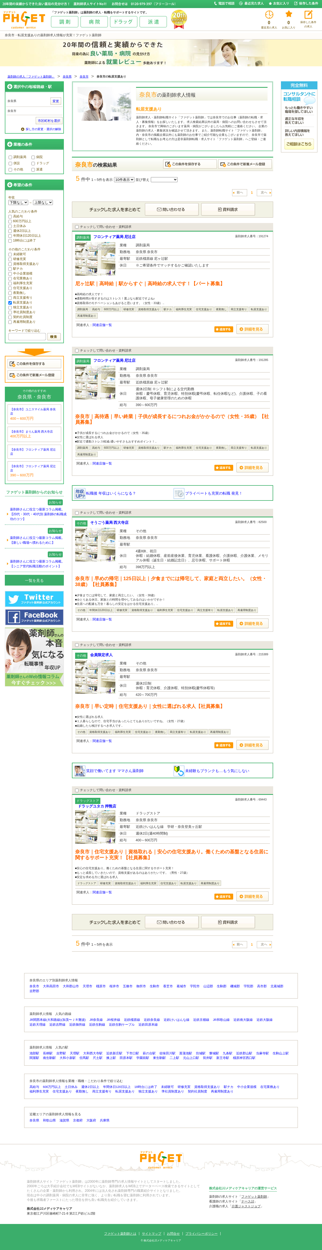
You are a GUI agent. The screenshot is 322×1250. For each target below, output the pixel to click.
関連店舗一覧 (102, 325)
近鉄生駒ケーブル (122, 1024)
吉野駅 (61, 1053)
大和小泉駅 (68, 1057)
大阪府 (91, 1120)
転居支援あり (20, 302)
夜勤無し (17, 293)
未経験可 (17, 254)
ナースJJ (247, 1201)
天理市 (87, 986)
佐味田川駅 (167, 1053)
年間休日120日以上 (24, 235)
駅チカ (15, 269)
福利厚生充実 (20, 283)
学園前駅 (142, 1057)
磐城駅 (214, 1053)
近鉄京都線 (201, 1019)
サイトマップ (151, 1234)
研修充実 (17, 259)
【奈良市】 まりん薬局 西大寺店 (31, 431)
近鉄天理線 (38, 1024)
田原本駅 (126, 1057)
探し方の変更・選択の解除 (43, 129)
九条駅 (227, 1053)
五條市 (128, 986)
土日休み (17, 226)
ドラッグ (40, 163)
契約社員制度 (20, 317)
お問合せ (173, 1234)
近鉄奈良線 (152, 1019)
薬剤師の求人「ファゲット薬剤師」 (31, 76)
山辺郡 (208, 986)
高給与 (15, 216)
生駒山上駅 (281, 1053)
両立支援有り (20, 297)
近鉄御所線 (77, 1024)
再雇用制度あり (22, 322)
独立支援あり (20, 307)
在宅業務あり (20, 278)
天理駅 (74, 1053)
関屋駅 (34, 1057)
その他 (16, 169)
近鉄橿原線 (132, 1019)
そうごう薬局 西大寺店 (109, 522)
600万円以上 (19, 221)
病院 (37, 157)
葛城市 (181, 986)
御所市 (141, 986)
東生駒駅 (159, 1057)
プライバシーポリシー (201, 1234)
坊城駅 (201, 1053)
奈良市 (84, 76)
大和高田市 (51, 986)
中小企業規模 (20, 273)
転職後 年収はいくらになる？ (105, 493)
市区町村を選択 (49, 121)
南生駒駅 (49, 1057)
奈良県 (67, 76)
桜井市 (114, 986)
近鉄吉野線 (57, 1024)
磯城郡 (235, 986)
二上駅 (174, 1057)
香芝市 (168, 986)
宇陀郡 (248, 986)
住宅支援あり (20, 288)
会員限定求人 (101, 655)
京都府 (78, 1120)
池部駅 (34, 1053)
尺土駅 (98, 1057)
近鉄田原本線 (148, 1024)
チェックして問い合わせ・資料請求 (103, 227)
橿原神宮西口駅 (244, 1057)
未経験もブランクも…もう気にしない (211, 771)
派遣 (37, 169)
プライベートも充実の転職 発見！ (208, 493)
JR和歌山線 (221, 1019)
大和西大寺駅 (93, 1053)
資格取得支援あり (23, 264)
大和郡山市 (71, 986)
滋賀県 (64, 1120)
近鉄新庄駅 (114, 1053)
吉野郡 (34, 991)
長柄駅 (48, 1053)
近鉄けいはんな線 (176, 1019)
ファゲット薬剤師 (254, 1196)
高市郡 (262, 986)
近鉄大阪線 (265, 1019)
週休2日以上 (19, 231)
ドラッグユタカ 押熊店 (97, 806)
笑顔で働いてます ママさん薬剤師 (109, 771)
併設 (14, 163)
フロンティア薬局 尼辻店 (114, 237)
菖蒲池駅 (185, 1053)
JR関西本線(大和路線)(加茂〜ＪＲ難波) (58, 1019)
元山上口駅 (191, 1057)
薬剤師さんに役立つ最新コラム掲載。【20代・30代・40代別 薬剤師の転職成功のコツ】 (38, 514)
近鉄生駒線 (97, 1024)
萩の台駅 (149, 1053)
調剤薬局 (17, 157)
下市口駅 (132, 1053)
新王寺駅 (222, 1057)
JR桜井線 (113, 1019)
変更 (56, 101)
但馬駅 (84, 1057)
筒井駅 (208, 1057)
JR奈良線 (96, 1019)
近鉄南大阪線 (243, 1019)
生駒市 (154, 986)
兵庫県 (104, 1120)
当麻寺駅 (262, 1053)
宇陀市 (195, 986)
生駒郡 (221, 986)
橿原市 (101, 986)
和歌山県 (49, 1120)
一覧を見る (34, 580)
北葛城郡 (276, 986)
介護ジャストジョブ (246, 1206)
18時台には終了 (22, 240)
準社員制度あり (22, 312)
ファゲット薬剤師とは (120, 1234)
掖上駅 (111, 1057)
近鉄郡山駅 (244, 1053)
